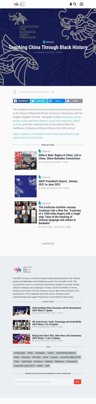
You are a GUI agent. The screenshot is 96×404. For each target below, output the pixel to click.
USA (47, 366)
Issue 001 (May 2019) (70, 357)
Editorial (50, 42)
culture (51, 353)
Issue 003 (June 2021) (24, 366)
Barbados (59, 361)
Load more (48, 243)
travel (45, 357)
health (40, 366)
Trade (16, 361)
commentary (19, 353)
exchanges (40, 353)
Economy (26, 357)
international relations (66, 353)
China (30, 353)
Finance (54, 357)
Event (16, 357)
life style (37, 357)
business (38, 361)
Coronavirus (71, 361)
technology (27, 361)
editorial (49, 361)
